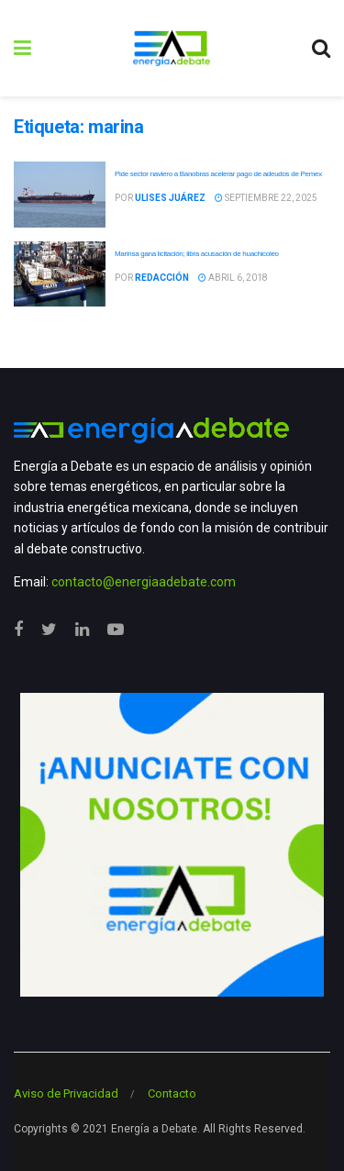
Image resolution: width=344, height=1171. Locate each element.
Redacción (162, 278)
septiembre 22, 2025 (266, 198)
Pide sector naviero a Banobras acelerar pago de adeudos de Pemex (218, 174)
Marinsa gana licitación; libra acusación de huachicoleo (197, 254)
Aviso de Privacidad (66, 1093)
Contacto (172, 1093)
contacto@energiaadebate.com (143, 581)
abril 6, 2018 (233, 278)
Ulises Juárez (170, 198)
